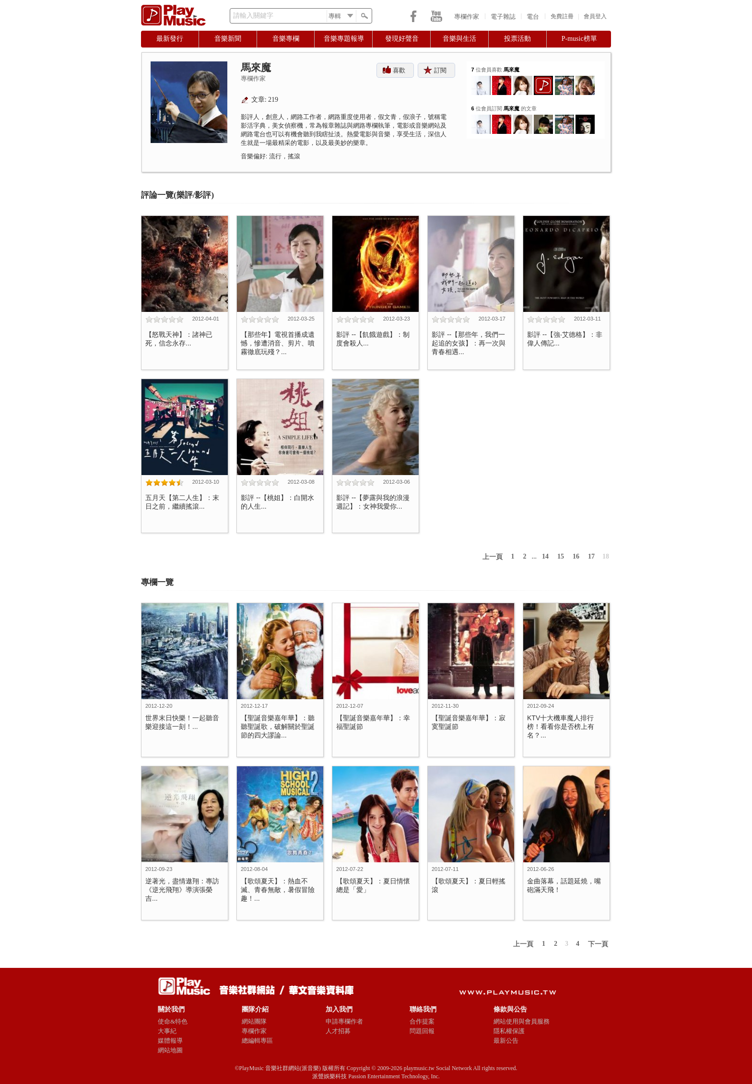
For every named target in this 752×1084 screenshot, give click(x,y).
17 (591, 556)
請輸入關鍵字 (253, 15)
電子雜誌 (503, 16)
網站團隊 (254, 1021)
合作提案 (422, 1021)
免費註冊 (562, 16)
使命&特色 (173, 1021)
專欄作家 (466, 16)
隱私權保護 (509, 1031)
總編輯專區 (257, 1040)
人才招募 (338, 1031)
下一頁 (598, 944)
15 (560, 556)
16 (576, 556)
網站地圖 (170, 1050)
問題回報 (422, 1031)
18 (605, 556)
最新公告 (506, 1040)
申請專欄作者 (344, 1021)
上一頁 (492, 556)
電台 (533, 16)
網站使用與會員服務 (522, 1021)
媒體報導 (170, 1040)
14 (545, 556)
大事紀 (167, 1031)
